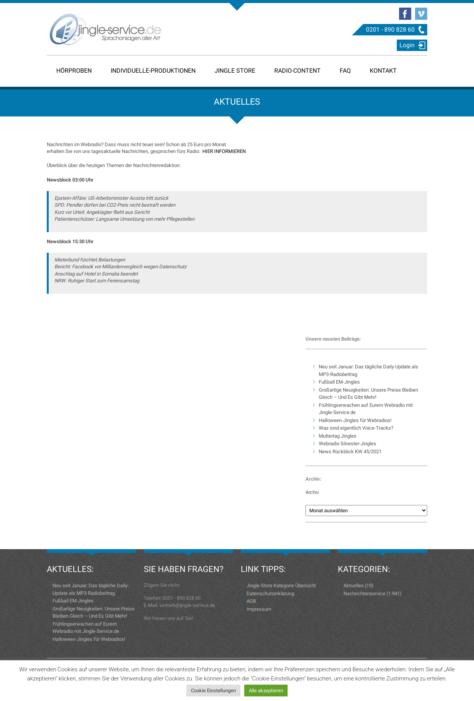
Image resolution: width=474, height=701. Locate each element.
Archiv (312, 492)
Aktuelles (354, 585)
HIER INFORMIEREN (224, 151)
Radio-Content (297, 70)
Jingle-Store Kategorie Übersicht (281, 585)
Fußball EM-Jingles (339, 382)
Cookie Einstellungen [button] (213, 690)
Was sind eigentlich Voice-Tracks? (356, 428)
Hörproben (74, 70)
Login (407, 45)
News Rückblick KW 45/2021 (350, 451)
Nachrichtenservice (364, 593)
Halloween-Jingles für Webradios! (355, 420)
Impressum (259, 609)
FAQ (345, 70)
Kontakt (383, 70)
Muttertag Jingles (337, 436)
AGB (251, 601)
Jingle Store (235, 70)
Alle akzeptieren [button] (266, 690)
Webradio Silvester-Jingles (347, 443)
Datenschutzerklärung (270, 593)
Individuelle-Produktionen (153, 70)
